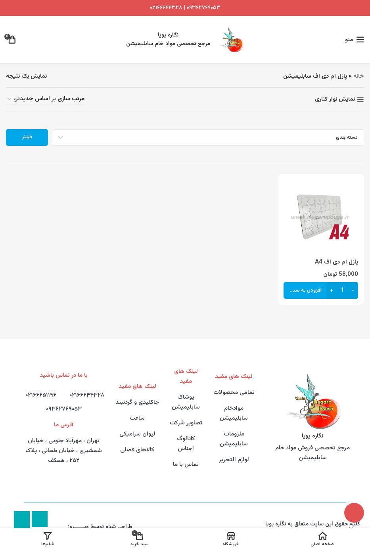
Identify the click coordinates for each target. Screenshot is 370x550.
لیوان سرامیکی (137, 434)
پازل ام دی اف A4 (336, 262)
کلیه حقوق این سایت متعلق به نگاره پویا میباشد (312, 527)
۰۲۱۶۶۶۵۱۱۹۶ (40, 395)
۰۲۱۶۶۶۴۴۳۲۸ (166, 8)
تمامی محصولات (234, 392)
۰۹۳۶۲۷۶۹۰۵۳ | (201, 8)
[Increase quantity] (331, 290)
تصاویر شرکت (186, 423)
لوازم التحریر (234, 459)
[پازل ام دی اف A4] (321, 217)
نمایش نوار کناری (335, 99)
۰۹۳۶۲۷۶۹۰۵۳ (64, 409)
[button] (321, 290)
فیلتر (27, 137)
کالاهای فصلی (137, 450)
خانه (358, 76)
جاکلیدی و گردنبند (137, 402)
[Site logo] (231, 39)
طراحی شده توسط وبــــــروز (99, 527)
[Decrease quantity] (353, 290)
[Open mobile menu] (354, 40)
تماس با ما (186, 464)
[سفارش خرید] (45, 99)
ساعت (137, 418)
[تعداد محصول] (342, 290)
